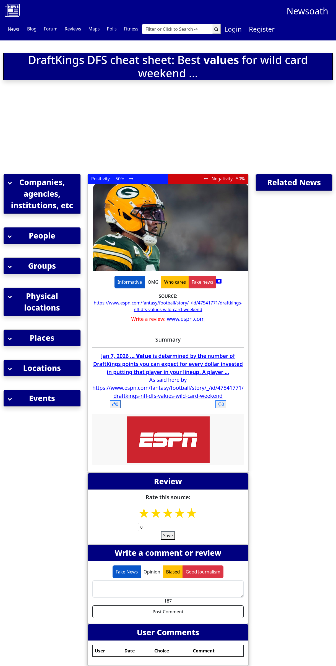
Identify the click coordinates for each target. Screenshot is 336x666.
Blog (32, 29)
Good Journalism (203, 572)
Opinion (152, 572)
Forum (50, 29)
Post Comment (168, 612)
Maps (94, 29)
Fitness (131, 29)
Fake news (202, 282)
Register (262, 29)
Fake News (127, 572)
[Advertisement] (106, 128)
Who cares (175, 282)
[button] (42, 194)
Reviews (73, 29)
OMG (153, 282)
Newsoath (307, 11)
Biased (173, 572)
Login (233, 29)
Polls (111, 29)
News (13, 29)
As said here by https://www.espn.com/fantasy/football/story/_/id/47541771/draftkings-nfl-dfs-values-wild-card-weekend (168, 387)
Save (168, 535)
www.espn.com (186, 318)
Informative (130, 282)
